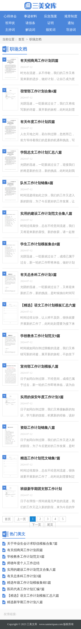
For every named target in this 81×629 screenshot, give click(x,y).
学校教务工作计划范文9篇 (25, 556)
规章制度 (70, 16)
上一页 (21, 519)
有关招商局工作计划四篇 (25, 550)
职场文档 (35, 39)
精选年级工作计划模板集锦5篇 (29, 582)
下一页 (36, 524)
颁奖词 (51, 29)
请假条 (30, 23)
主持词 (10, 29)
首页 (21, 39)
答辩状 (10, 23)
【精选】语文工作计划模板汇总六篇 (33, 595)
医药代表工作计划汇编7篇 (25, 589)
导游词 (71, 29)
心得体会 (10, 16)
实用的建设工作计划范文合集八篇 (31, 569)
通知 (71, 23)
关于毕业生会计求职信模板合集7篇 (32, 543)
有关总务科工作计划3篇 (24, 576)
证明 (50, 23)
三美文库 (32, 624)
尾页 (50, 524)
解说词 (30, 29)
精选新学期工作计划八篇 (25, 602)
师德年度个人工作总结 (23, 563)
